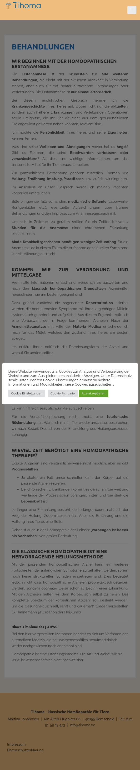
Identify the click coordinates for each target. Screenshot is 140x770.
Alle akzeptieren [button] (93, 393)
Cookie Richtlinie (62, 393)
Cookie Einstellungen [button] (26, 393)
